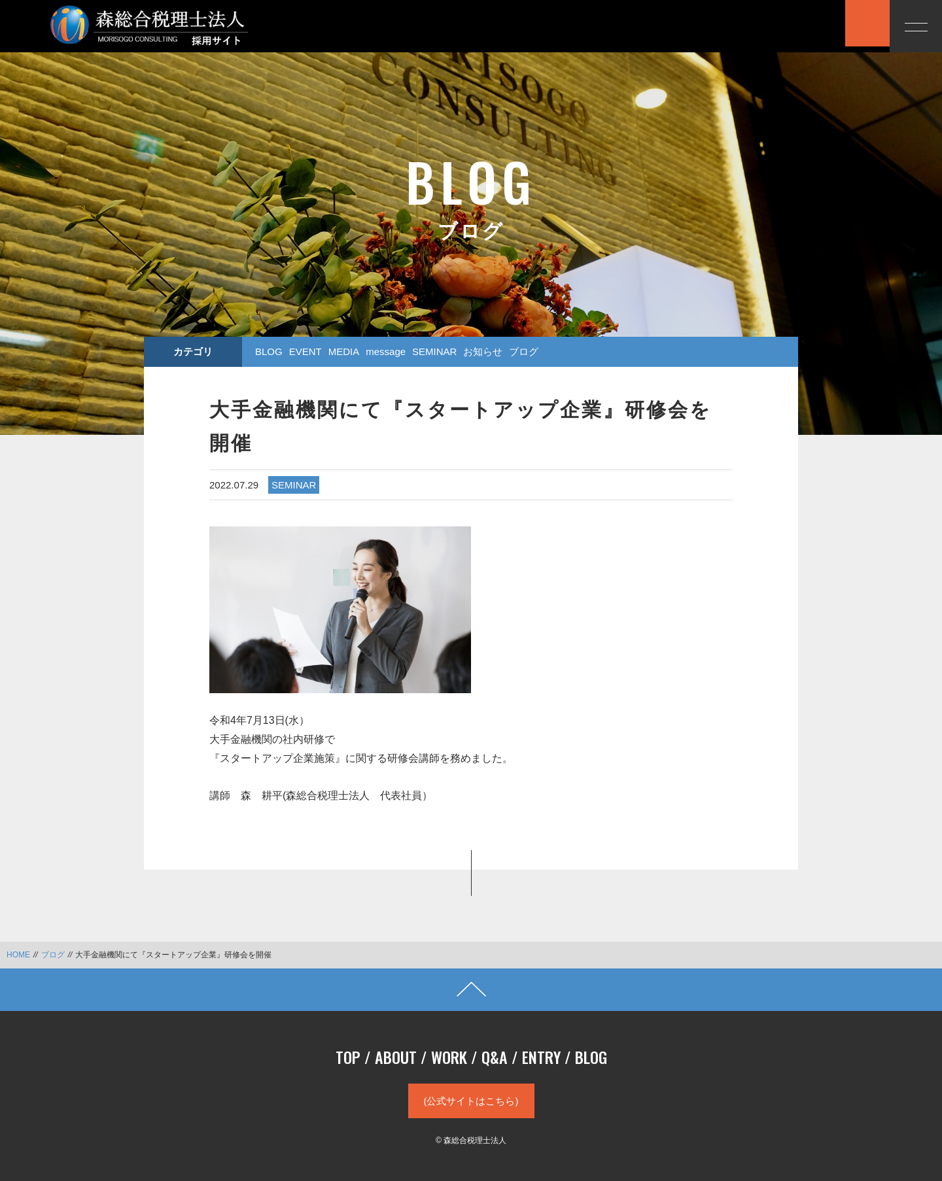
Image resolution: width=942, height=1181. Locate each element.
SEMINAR (434, 351)
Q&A (494, 1057)
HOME (18, 954)
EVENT (305, 351)
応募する (808, 25)
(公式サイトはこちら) (471, 1100)
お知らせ (482, 351)
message (386, 351)
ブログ (523, 351)
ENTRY (541, 1057)
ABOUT (396, 1057)
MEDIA (344, 351)
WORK (449, 1057)
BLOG (269, 351)
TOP (348, 1057)
